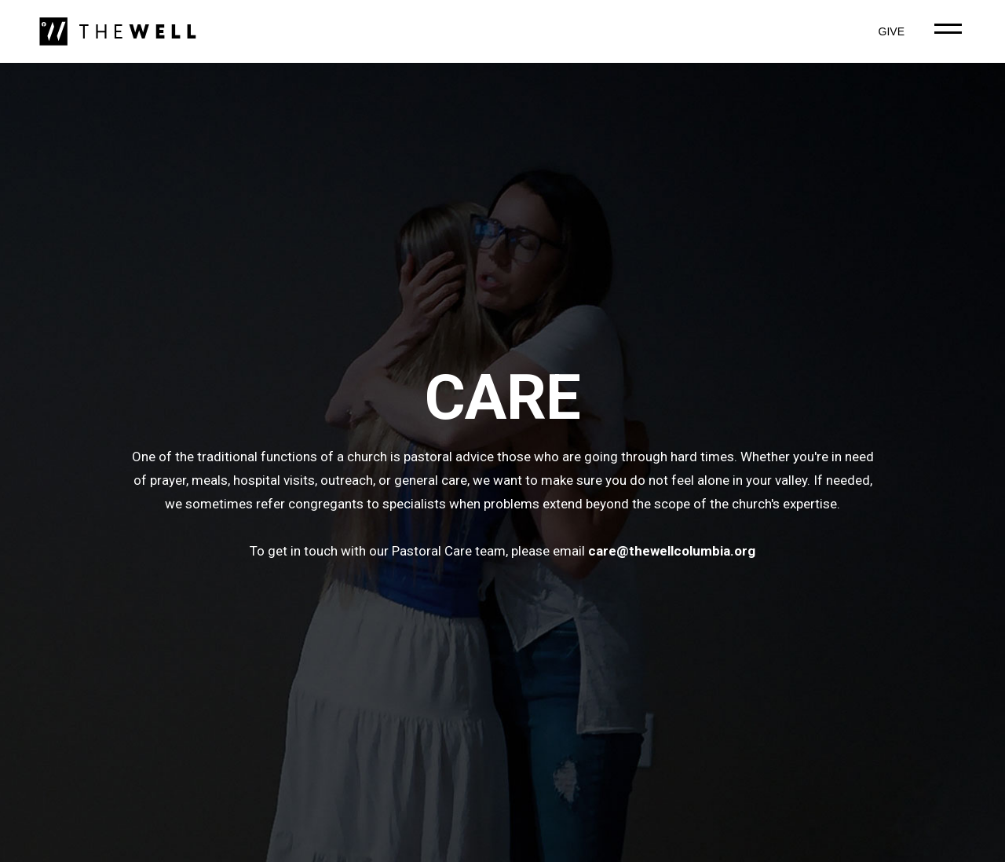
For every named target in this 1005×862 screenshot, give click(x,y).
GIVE (891, 31)
